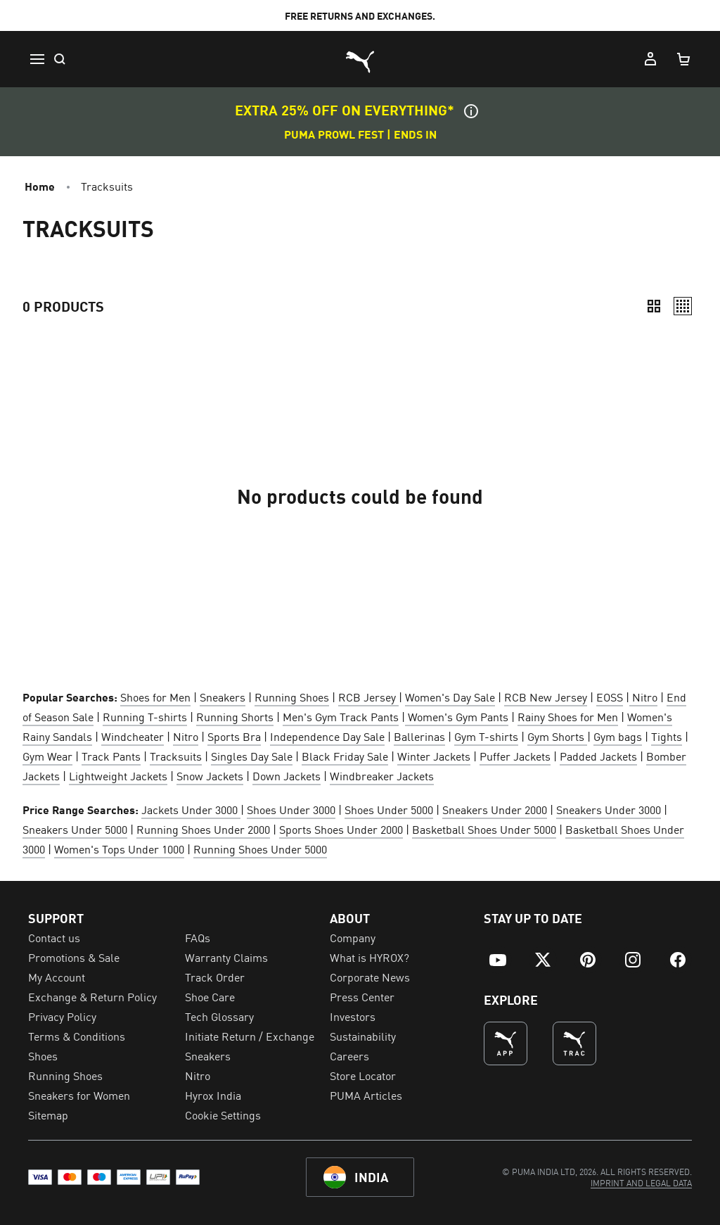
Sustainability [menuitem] (363, 1035)
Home (40, 185)
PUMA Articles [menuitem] (366, 1094)
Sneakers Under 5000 (74, 828)
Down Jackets (286, 775)
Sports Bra (234, 736)
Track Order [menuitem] (215, 976)
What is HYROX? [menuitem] (369, 956)
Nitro (643, 696)
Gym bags (617, 736)
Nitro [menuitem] (197, 1075)
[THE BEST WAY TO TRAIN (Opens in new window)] (574, 1043)
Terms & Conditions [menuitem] (76, 1035)
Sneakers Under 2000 (494, 809)
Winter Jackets (433, 755)
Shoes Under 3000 (291, 809)
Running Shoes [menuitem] (65, 1075)
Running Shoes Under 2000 (203, 828)
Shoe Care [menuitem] (210, 996)
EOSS (609, 696)
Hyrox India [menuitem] (213, 1094)
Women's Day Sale (450, 696)
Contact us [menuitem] (54, 937)
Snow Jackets (209, 775)
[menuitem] (498, 960)
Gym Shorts (557, 736)
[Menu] (36, 59)
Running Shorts (235, 716)
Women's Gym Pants (456, 716)
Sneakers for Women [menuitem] (79, 1094)
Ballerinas (419, 736)
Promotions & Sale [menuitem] (74, 956)
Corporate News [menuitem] (370, 976)
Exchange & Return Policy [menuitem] (92, 996)
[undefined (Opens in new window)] (505, 1043)
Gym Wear (47, 755)
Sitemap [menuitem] (48, 1114)
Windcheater (132, 736)
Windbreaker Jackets (382, 775)
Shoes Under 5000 (389, 809)
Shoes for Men (155, 696)
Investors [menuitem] (352, 1016)
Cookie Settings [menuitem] (223, 1114)
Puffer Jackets (515, 755)
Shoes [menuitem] (43, 1055)
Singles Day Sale (251, 755)
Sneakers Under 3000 (608, 809)
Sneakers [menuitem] (208, 1055)
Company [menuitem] (352, 937)
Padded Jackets (598, 755)
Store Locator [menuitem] (363, 1075)
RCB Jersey (368, 696)
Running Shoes (292, 696)
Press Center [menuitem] (362, 996)
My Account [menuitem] (56, 976)
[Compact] (654, 306)
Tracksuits (176, 755)
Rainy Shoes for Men (568, 716)
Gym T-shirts (486, 736)
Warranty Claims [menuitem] (226, 956)
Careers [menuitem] (349, 1055)
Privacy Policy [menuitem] (62, 1016)
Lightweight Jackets (118, 775)
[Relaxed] (683, 306)
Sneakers (222, 696)
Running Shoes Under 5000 (260, 848)
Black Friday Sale (345, 755)
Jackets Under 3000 (190, 809)
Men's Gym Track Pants (341, 716)
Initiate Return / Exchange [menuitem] (249, 1035)
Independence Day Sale (327, 736)
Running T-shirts (145, 716)
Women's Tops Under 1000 (119, 848)
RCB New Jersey (545, 696)
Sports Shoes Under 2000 (341, 828)
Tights (666, 736)
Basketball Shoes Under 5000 (484, 828)
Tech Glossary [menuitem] (219, 1016)
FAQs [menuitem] (197, 937)
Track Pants (111, 755)
